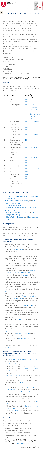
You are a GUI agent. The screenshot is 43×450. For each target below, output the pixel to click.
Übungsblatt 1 (34, 122)
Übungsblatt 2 (34, 135)
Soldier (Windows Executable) (15, 217)
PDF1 (26, 99)
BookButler (28, 443)
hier (6, 331)
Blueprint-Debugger (23, 333)
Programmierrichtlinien (25, 305)
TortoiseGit (8, 347)
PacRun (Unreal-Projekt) (13, 205)
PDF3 (26, 176)
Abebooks (20, 443)
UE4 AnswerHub (24, 392)
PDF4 (26, 179)
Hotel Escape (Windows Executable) (17, 201)
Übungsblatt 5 (34, 169)
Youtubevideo (15, 410)
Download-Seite (17, 249)
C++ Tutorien (10, 371)
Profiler (36, 333)
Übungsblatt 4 (34, 158)
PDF (25, 105)
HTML (36, 366)
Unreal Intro (34, 109)
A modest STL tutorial (13, 376)
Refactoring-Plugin (24, 338)
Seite (13, 324)
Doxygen (19, 319)
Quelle (17, 364)
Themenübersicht (24, 91)
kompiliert (28, 406)
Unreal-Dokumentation (29, 296)
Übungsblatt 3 (34, 147)
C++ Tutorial (10, 364)
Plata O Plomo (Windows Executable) (17, 212)
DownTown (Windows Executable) (16, 196)
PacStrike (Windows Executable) (15, 208)
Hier (33, 88)
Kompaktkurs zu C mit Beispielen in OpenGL (22, 359)
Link (6, 291)
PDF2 (26, 102)
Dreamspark (25, 275)
